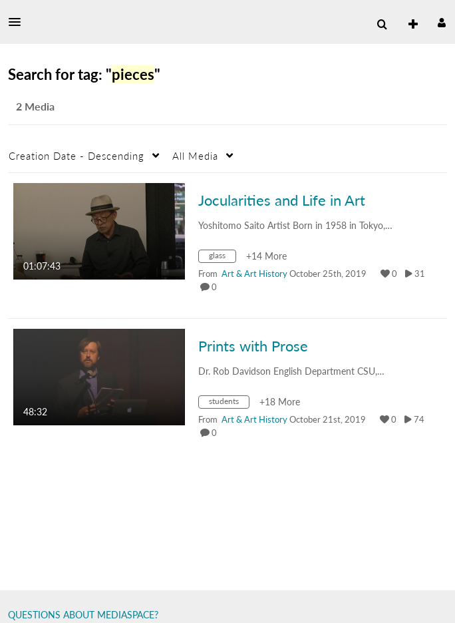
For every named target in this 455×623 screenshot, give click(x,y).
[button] (18, 22)
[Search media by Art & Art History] (254, 273)
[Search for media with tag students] (228, 403)
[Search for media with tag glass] (222, 258)
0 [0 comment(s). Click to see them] (216, 287)
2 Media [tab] (35, 106)
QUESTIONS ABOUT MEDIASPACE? (83, 614)
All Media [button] (195, 156)
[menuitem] (382, 25)
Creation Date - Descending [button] (76, 156)
